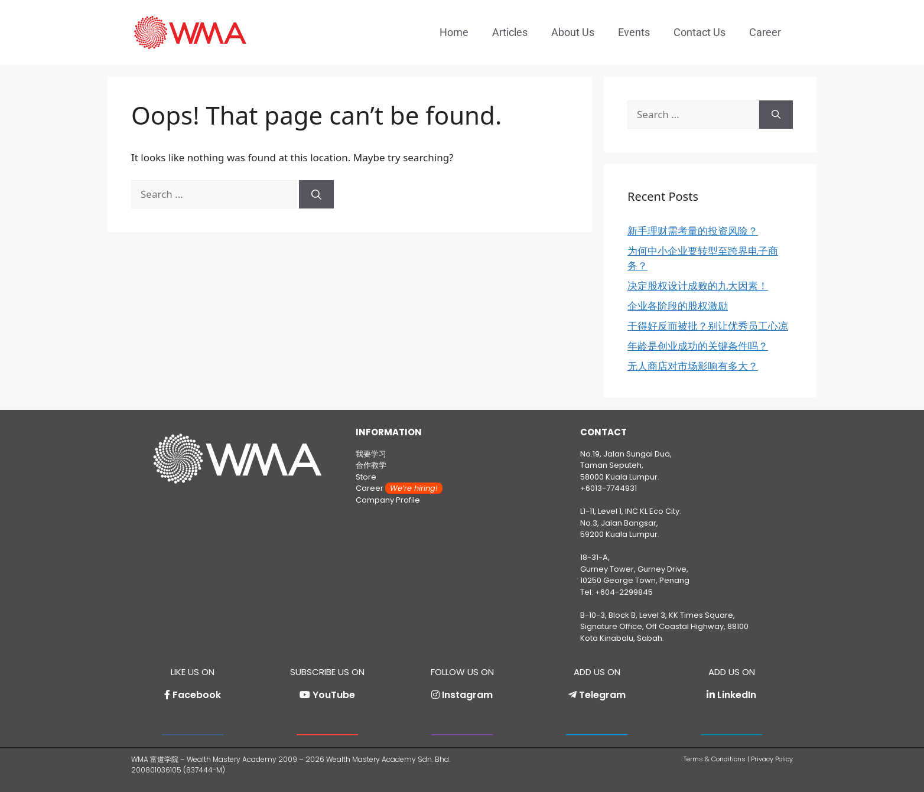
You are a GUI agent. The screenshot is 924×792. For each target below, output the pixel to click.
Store (366, 477)
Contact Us (699, 32)
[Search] (316, 194)
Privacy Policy (772, 759)
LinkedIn (736, 695)
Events (634, 32)
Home (454, 32)
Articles (510, 32)
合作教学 (371, 465)
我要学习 (371, 453)
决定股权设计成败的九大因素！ (697, 285)
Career (765, 32)
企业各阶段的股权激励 (677, 305)
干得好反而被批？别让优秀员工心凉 (707, 326)
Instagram (467, 695)
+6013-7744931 (608, 488)
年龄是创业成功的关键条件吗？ (697, 346)
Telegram (602, 695)
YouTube (334, 695)
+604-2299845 (624, 592)
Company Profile (388, 500)
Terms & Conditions (715, 759)
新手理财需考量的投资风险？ (692, 230)
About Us (572, 32)
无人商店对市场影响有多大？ (692, 366)
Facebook (197, 695)
